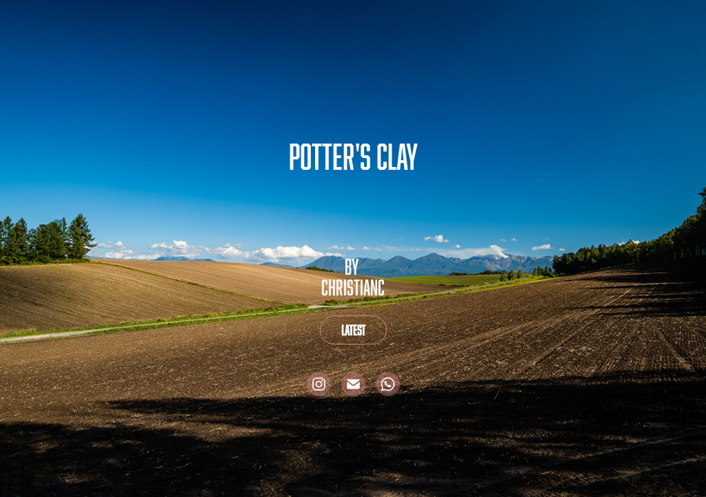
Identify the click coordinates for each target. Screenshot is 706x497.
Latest (353, 330)
